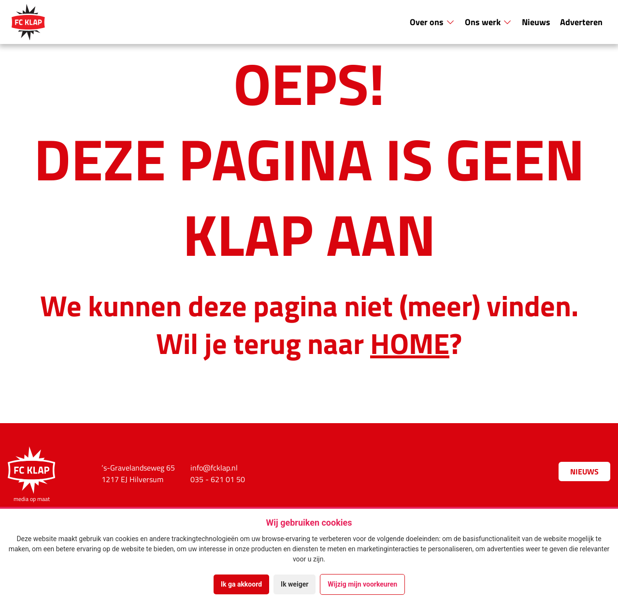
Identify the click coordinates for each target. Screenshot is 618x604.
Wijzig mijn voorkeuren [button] (362, 584)
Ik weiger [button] (294, 584)
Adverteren (581, 21)
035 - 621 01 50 (217, 479)
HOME (409, 342)
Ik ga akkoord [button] (241, 584)
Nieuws (536, 21)
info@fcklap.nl (214, 467)
